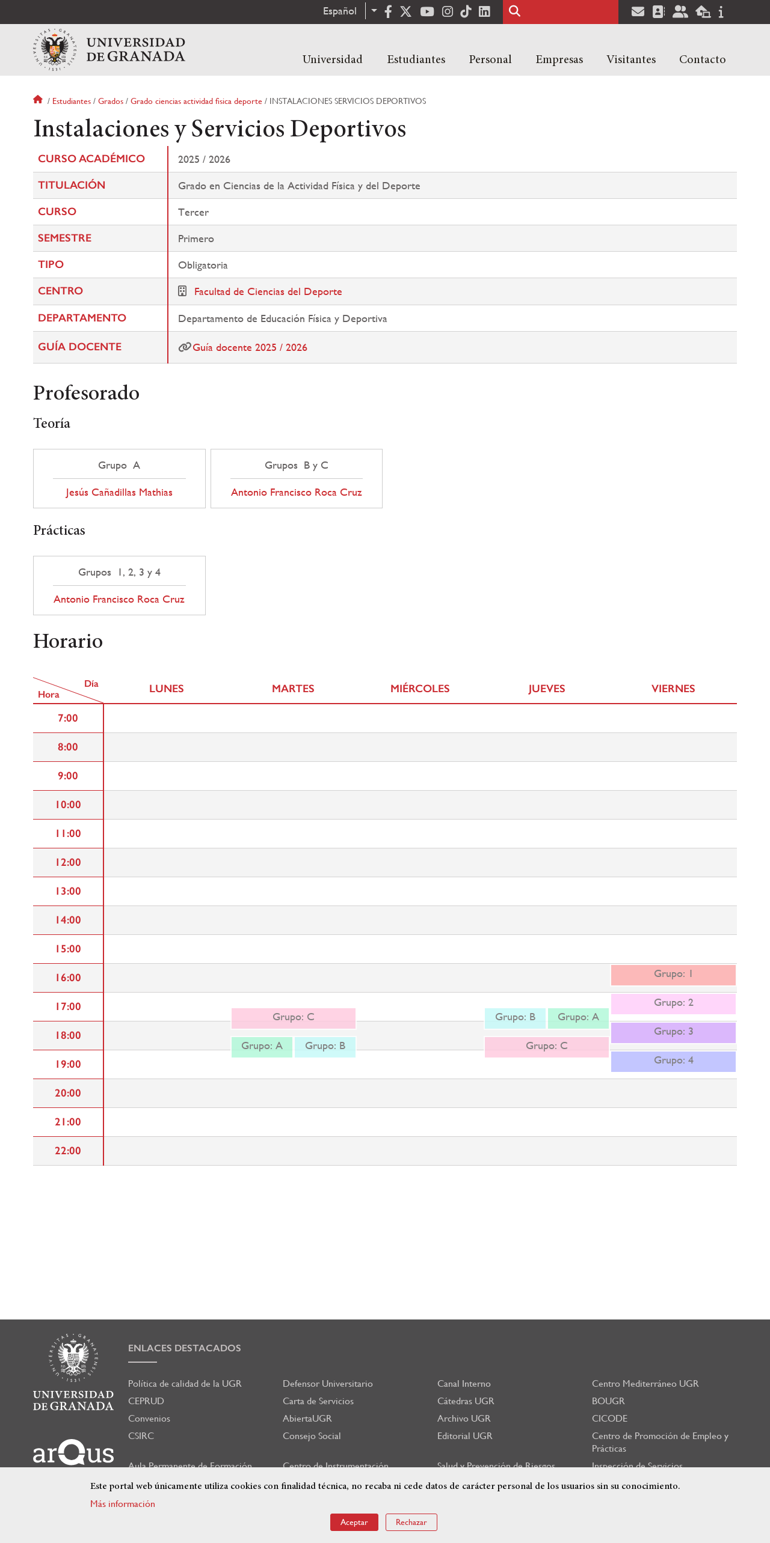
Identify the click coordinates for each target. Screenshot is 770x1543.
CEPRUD (146, 1401)
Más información (122, 1503)
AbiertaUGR (307, 1418)
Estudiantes (416, 60)
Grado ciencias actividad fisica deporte (196, 101)
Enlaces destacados (184, 1348)
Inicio (39, 101)
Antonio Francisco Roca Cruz (296, 492)
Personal (490, 60)
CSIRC (141, 1435)
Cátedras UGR (465, 1401)
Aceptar (354, 1522)
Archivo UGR (464, 1418)
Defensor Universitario (328, 1383)
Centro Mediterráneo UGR (645, 1383)
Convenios (149, 1418)
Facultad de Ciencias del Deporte (268, 291)
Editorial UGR (465, 1435)
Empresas (559, 60)
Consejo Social (312, 1435)
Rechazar (411, 1522)
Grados (110, 101)
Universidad (333, 60)
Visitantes (631, 60)
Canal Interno (464, 1383)
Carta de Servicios (318, 1401)
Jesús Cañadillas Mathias (119, 492)
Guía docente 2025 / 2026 (249, 347)
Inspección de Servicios (637, 1465)
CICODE (609, 1418)
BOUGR (608, 1401)
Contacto (702, 60)
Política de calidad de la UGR (185, 1383)
